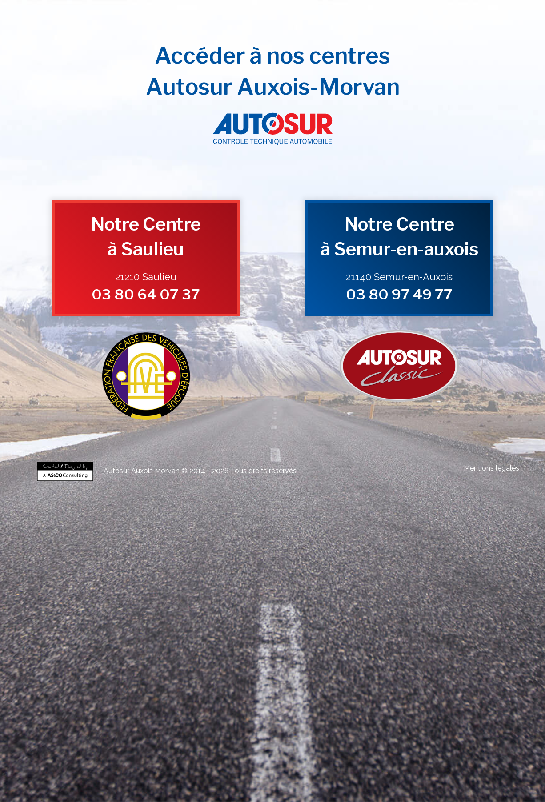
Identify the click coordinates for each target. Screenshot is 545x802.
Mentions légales (491, 468)
